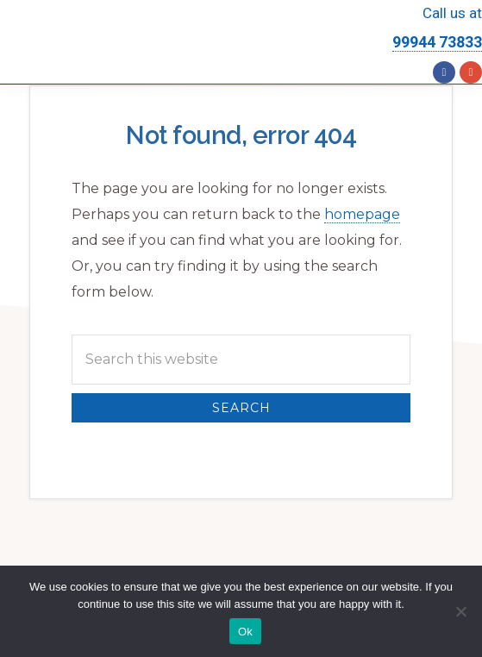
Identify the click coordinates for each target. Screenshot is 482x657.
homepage (362, 214)
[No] (460, 611)
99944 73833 (437, 42)
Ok (245, 631)
